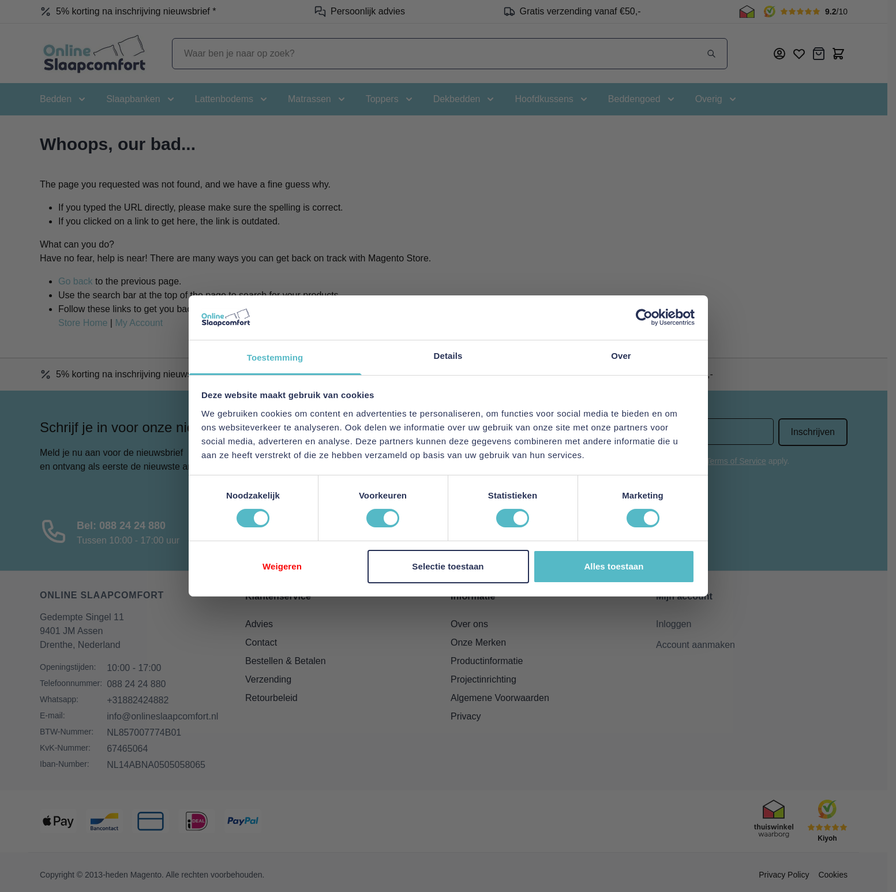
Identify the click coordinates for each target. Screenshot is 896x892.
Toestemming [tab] (275, 357)
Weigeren (282, 566)
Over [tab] (621, 356)
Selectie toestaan (447, 566)
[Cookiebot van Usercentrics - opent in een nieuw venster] (644, 317)
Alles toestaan (613, 566)
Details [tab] (448, 356)
